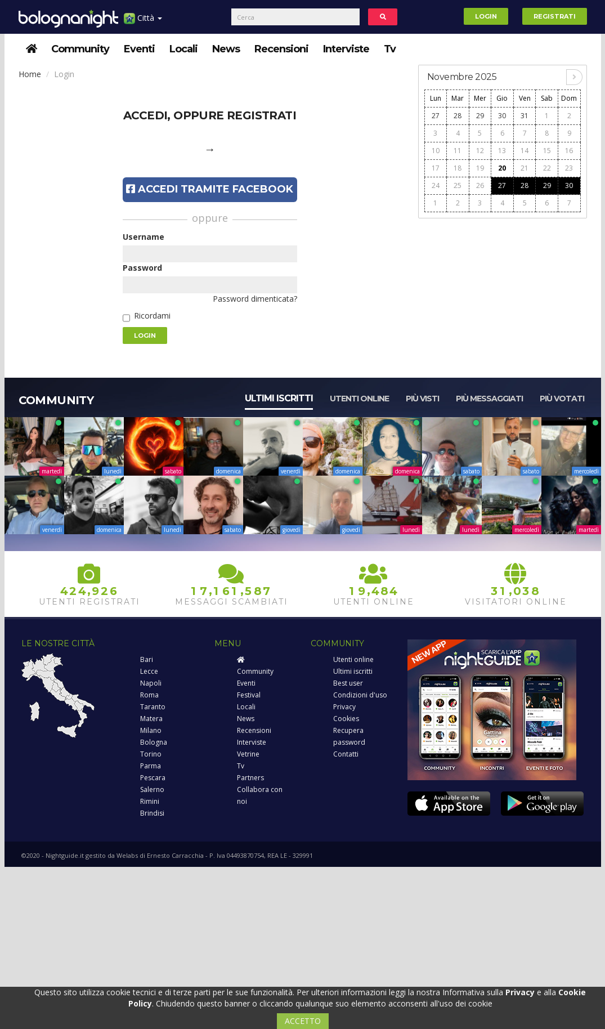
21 (524, 168)
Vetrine (248, 754)
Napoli (151, 683)
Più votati (562, 398)
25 (457, 185)
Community (80, 49)
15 (547, 150)
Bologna (153, 742)
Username (143, 236)
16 (569, 150)
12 (480, 150)
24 (436, 185)
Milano (151, 730)
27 (436, 115)
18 (457, 168)
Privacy (344, 707)
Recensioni (281, 49)
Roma (149, 695)
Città (143, 22)
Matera (151, 718)
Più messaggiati (489, 398)
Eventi (139, 49)
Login (486, 16)
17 (436, 168)
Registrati (555, 16)
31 (524, 115)
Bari (146, 659)
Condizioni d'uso (360, 695)
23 (569, 168)
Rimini (149, 801)
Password (142, 267)
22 (547, 168)
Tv (390, 49)
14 (524, 150)
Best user (348, 683)
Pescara (152, 777)
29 (480, 115)
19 (480, 168)
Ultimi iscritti (279, 398)
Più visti (422, 398)
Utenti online (359, 398)
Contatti (345, 754)
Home (30, 74)
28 (457, 115)
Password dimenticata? (255, 298)
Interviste (346, 49)
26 (480, 185)
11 (457, 150)
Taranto (152, 707)
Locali (183, 49)
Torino (151, 754)
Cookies (346, 718)
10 (436, 150)
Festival (249, 695)
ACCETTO (303, 1020)
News (226, 49)
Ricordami (152, 315)
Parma (150, 766)
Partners (250, 777)
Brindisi (152, 813)
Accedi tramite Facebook (209, 189)
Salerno (152, 789)
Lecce (149, 671)
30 (502, 115)
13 (502, 150)
